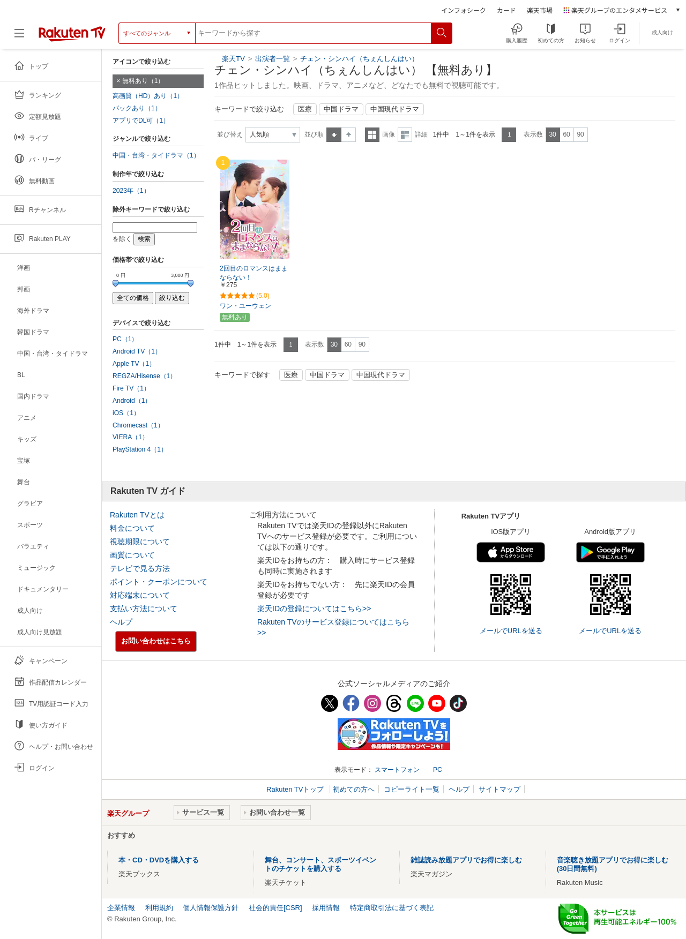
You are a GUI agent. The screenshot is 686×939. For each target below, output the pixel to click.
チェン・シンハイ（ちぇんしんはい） (359, 59)
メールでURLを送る (511, 631)
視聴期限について (140, 541)
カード (506, 9)
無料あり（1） (143, 81)
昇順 (333, 134)
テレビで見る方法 (140, 568)
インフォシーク (463, 9)
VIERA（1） (130, 437)
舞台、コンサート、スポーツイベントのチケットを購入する (320, 864)
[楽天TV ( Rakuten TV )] (72, 33)
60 (566, 134)
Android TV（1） (137, 351)
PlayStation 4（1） (140, 449)
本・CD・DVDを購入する (158, 860)
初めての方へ (354, 789)
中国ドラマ (341, 109)
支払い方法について (143, 608)
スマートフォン (397, 769)
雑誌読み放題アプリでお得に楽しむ (466, 860)
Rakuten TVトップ (296, 789)
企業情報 (121, 908)
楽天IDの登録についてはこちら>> (314, 608)
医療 (305, 109)
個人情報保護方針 (210, 908)
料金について (132, 528)
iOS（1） (126, 413)
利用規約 (159, 908)
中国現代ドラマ (394, 109)
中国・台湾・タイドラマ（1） (156, 155)
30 (552, 134)
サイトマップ (499, 789)
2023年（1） (131, 190)
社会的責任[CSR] (275, 908)
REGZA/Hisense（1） (144, 376)
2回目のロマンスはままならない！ (254, 273)
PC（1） (125, 339)
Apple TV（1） (134, 363)
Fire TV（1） (131, 388)
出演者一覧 (272, 59)
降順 (348, 134)
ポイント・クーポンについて (158, 581)
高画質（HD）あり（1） (148, 96)
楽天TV (233, 59)
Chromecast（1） (138, 425)
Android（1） (132, 400)
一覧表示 (372, 134)
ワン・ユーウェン (245, 306)
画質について (132, 555)
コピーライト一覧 (411, 789)
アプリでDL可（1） (141, 120)
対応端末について (140, 595)
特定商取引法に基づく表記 (392, 908)
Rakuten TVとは (137, 514)
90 (580, 134)
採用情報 (326, 908)
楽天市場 (540, 9)
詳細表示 (405, 134)
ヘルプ (121, 622)
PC (437, 769)
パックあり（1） (137, 108)
